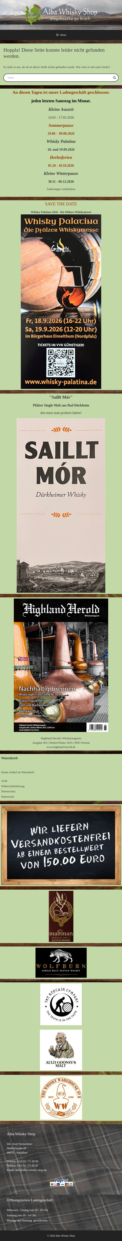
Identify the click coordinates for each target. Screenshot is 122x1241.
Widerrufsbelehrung (12, 786)
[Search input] (59, 77)
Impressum (7, 796)
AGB (4, 781)
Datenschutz (8, 791)
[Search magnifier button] (114, 77)
